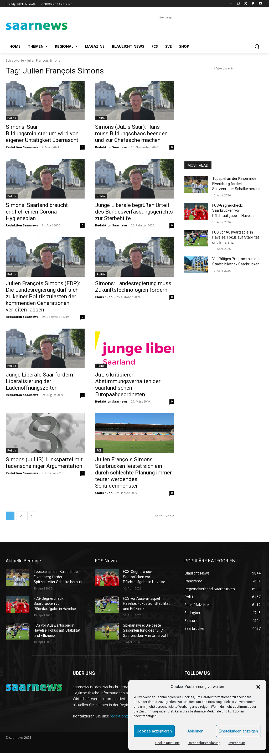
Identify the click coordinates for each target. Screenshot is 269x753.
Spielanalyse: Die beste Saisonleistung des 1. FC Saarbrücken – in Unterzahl (145, 630)
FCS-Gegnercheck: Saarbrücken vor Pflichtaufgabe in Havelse (233, 210)
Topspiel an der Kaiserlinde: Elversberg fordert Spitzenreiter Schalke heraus (236, 183)
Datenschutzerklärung (204, 743)
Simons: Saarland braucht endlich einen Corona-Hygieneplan (37, 211)
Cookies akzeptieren (154, 731)
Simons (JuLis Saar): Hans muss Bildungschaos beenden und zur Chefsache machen (131, 133)
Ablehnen (195, 731)
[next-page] (31, 516)
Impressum (237, 743)
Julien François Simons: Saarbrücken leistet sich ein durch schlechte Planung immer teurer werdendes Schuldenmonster (133, 472)
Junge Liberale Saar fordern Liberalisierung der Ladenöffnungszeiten (39, 381)
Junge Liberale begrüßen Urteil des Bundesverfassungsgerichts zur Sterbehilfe (134, 211)
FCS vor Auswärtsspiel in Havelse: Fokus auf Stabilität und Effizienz (235, 237)
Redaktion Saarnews (22, 147)
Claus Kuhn (104, 297)
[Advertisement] (129, 28)
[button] (258, 687)
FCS (99, 450)
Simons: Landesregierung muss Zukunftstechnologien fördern (133, 286)
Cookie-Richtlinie (167, 743)
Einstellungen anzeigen (238, 731)
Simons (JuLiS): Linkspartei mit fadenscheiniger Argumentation (44, 462)
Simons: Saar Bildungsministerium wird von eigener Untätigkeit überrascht (42, 133)
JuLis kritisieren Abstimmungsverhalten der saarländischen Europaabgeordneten (128, 384)
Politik (11, 118)
